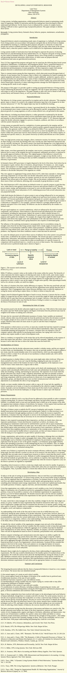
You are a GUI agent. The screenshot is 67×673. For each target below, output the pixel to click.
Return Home (9, 1)
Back (2, 1)
